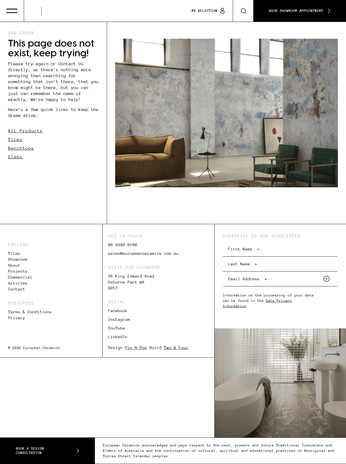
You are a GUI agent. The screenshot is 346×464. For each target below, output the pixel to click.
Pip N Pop (136, 347)
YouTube (116, 328)
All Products (25, 131)
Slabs (15, 157)
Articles (18, 283)
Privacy (16, 318)
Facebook (118, 311)
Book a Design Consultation (47, 451)
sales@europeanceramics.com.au (143, 253)
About (14, 265)
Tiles (15, 139)
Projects (18, 271)
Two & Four (176, 347)
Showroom (18, 259)
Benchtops (21, 148)
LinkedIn (118, 337)
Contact (16, 289)
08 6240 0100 (122, 245)
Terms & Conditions (30, 312)
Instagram (119, 319)
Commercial (20, 277)
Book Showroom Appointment (299, 11)
